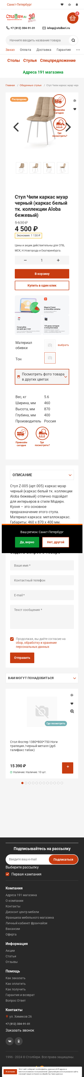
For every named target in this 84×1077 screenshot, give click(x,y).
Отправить (22, 658)
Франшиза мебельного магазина (30, 917)
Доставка (44, 50)
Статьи (11, 956)
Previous (15, 127)
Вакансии (13, 929)
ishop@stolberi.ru (58, 28)
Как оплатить (16, 983)
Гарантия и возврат (20, 995)
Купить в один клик (42, 285)
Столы (13, 60)
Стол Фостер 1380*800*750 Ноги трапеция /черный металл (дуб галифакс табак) (34, 746)
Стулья (30, 60)
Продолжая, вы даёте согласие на (41, 642)
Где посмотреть (56, 723)
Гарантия (64, 50)
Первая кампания (26, 874)
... (78, 48)
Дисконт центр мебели (22, 912)
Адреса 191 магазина (43, 72)
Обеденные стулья (30, 85)
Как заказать (16, 978)
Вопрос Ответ (16, 1000)
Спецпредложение (58, 60)
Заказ (10, 50)
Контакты (13, 906)
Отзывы (12, 962)
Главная (10, 85)
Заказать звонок (20, 1030)
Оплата (25, 50)
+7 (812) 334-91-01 (23, 28)
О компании (14, 900)
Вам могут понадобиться (31, 678)
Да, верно (27, 542)
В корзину (42, 274)
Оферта (11, 934)
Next (68, 127)
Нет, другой (55, 542)
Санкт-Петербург (19, 4)
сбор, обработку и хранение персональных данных (36, 644)
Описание (22, 475)
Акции (10, 950)
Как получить (16, 989)
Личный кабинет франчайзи (26, 923)
